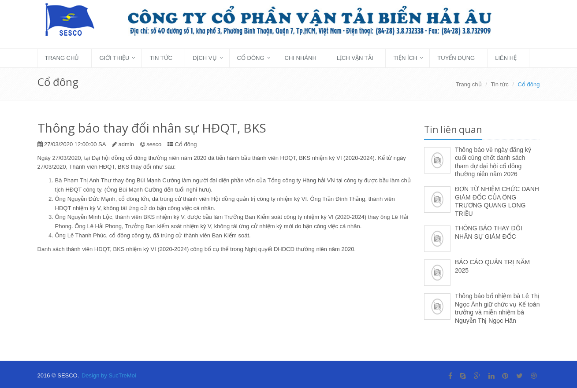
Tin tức (160, 58)
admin (126, 144)
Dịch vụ (204, 58)
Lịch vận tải (355, 58)
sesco (153, 144)
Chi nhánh (300, 58)
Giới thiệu (114, 58)
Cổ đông (250, 58)
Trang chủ (62, 58)
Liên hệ (506, 58)
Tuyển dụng (456, 58)
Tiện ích (405, 58)
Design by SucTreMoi (109, 375)
